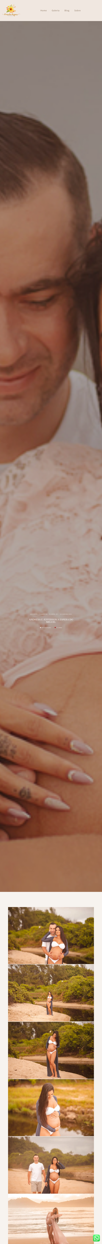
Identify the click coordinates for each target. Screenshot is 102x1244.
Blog (66, 10)
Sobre (77, 10)
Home (43, 10)
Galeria (56, 10)
